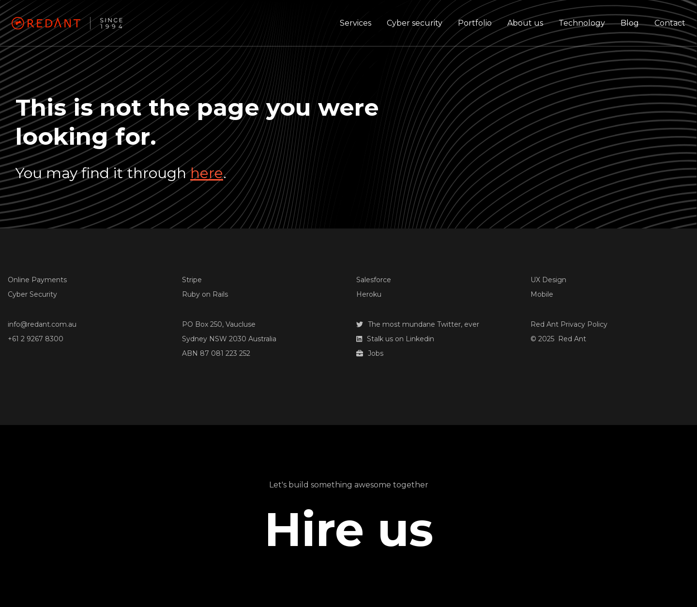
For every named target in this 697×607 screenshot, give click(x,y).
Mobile (541, 294)
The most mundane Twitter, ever (417, 324)
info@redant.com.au (42, 324)
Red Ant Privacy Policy (568, 324)
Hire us (348, 529)
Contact (669, 23)
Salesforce (373, 279)
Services (355, 23)
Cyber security (414, 23)
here (206, 173)
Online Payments (37, 279)
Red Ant (572, 338)
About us (525, 23)
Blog (630, 23)
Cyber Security (32, 294)
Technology (582, 23)
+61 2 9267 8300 (35, 338)
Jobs (369, 353)
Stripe (192, 279)
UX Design (548, 279)
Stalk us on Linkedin (395, 338)
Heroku (368, 294)
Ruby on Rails (205, 294)
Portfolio (475, 23)
